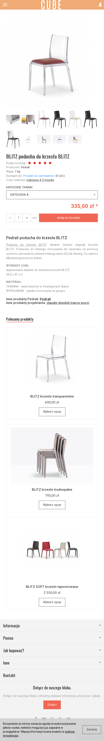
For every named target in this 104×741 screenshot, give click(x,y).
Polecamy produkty (19, 319)
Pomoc (52, 638)
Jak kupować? (52, 650)
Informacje (52, 626)
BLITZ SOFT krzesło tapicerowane (52, 587)
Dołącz (52, 704)
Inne (52, 663)
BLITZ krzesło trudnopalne (52, 489)
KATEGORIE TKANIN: (19, 187)
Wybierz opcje (52, 411)
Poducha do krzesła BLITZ (26, 245)
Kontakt (9, 675)
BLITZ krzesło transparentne (52, 396)
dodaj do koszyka (68, 218)
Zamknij (92, 729)
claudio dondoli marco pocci (68, 303)
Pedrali (25, 167)
